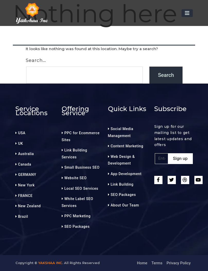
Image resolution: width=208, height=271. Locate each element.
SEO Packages (76, 226)
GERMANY (27, 175)
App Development (126, 174)
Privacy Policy (179, 263)
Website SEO (75, 178)
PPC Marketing (77, 216)
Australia (26, 154)
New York (26, 185)
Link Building (122, 184)
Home (142, 263)
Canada (24, 164)
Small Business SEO (82, 167)
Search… (36, 60)
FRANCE (25, 196)
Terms (156, 263)
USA (21, 133)
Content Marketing (127, 146)
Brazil (23, 216)
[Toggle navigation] (187, 13)
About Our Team (125, 205)
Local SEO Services (81, 188)
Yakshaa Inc (50, 263)
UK (20, 143)
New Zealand (29, 206)
